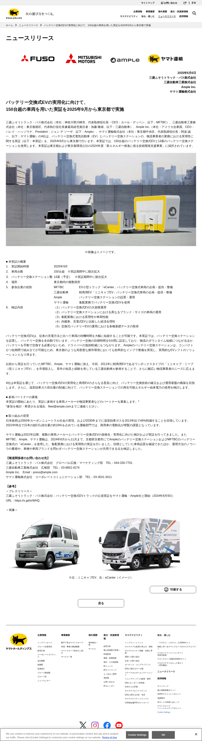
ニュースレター (43, 681)
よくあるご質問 (110, 674)
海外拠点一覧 (93, 644)
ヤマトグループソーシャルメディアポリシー (169, 707)
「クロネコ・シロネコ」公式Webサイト (173, 643)
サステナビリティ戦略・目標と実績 (138, 652)
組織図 (40, 665)
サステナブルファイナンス (136, 691)
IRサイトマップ (110, 670)
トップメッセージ (44, 643)
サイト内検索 (194, 13)
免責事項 (161, 698)
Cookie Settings (163, 712)
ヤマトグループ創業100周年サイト (171, 659)
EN (194, 2)
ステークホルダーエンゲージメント (138, 674)
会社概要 (41, 661)
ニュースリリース (167, 16)
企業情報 (137, 11)
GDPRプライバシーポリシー (169, 694)
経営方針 (107, 646)
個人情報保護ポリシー (166, 690)
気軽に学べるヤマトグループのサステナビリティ (176, 648)
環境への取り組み (132, 657)
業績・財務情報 (110, 658)
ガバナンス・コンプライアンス (138, 665)
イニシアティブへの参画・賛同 (138, 679)
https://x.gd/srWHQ (27, 500)
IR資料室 (107, 654)
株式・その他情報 (111, 662)
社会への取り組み (132, 661)
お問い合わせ (169, 3)
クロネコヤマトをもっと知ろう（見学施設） (170, 664)
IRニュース (108, 666)
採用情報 (183, 16)
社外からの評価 (131, 687)
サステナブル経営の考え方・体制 (138, 647)
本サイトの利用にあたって (168, 702)
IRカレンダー (109, 686)
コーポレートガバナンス (46, 656)
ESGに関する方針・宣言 (135, 695)
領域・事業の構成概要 (70, 647)
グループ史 (42, 677)
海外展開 (162, 11)
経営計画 (41, 651)
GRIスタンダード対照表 (135, 683)
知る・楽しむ (148, 16)
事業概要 (150, 11)
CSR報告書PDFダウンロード (137, 703)
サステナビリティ (129, 16)
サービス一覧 (66, 657)
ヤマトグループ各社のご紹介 (72, 652)
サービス (92, 649)
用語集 (106, 678)
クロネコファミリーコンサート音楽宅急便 (170, 654)
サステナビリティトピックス (137, 699)
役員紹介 (41, 669)
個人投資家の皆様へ (112, 650)
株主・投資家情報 (179, 11)
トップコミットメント (134, 643)
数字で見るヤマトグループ (72, 643)
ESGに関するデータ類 (134, 669)
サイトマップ (147, 3)
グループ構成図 (43, 673)
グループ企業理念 (44, 647)
